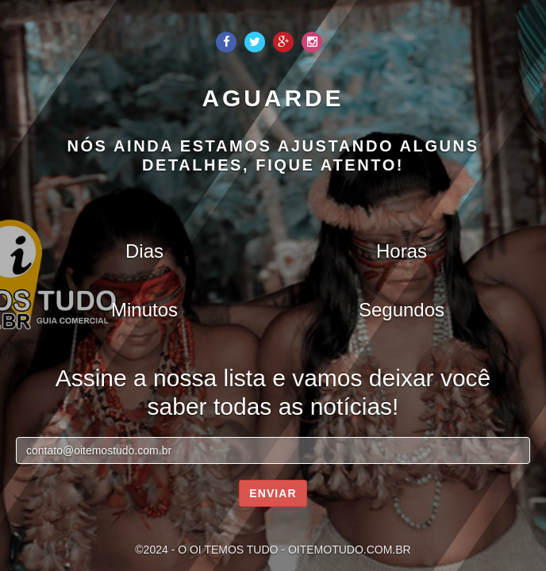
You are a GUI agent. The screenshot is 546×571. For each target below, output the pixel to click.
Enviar (273, 493)
